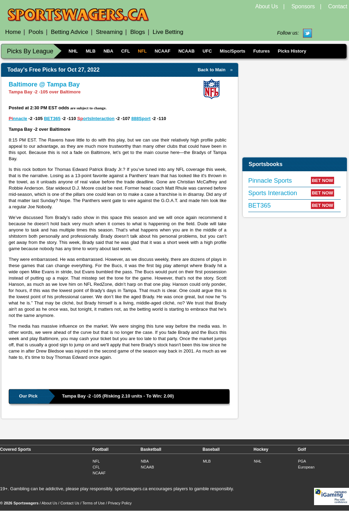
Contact (337, 6)
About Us (266, 6)
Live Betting (168, 32)
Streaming (109, 32)
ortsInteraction (99, 118)
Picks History (292, 51)
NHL (73, 51)
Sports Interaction (272, 193)
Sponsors (303, 6)
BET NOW (322, 180)
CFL (125, 51)
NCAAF (163, 51)
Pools (35, 32)
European (306, 467)
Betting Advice (69, 32)
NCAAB (186, 51)
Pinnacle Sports (270, 180)
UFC (207, 51)
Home (13, 32)
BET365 (52, 118)
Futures (261, 51)
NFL (142, 51)
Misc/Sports (232, 51)
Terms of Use (93, 503)
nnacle (20, 118)
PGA (302, 461)
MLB (91, 51)
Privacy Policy (120, 503)
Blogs (137, 32)
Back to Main (211, 69)
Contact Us (69, 503)
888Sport (141, 118)
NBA (108, 51)
